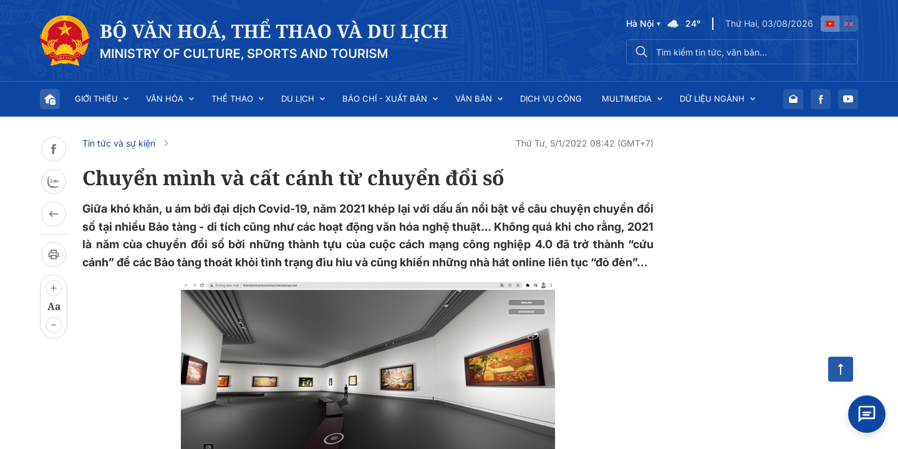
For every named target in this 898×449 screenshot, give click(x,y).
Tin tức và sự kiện (118, 143)
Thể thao (232, 99)
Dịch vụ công (551, 99)
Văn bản (473, 99)
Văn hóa (164, 99)
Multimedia (627, 99)
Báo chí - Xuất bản (384, 99)
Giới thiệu (96, 99)
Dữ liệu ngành (712, 99)
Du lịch (297, 99)
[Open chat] (867, 412)
